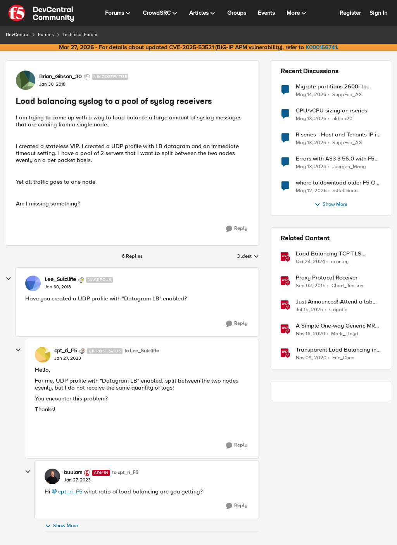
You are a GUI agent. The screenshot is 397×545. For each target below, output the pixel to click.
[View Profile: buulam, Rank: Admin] (52, 476)
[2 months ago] (311, 94)
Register (350, 12)
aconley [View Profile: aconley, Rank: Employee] (340, 262)
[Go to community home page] (41, 13)
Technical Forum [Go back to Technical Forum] (79, 35)
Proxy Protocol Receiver (326, 277)
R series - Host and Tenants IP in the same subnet (338, 134)
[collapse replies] (8, 278)
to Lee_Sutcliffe (141, 351)
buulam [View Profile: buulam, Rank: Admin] (73, 472)
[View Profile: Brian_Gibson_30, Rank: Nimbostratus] (25, 80)
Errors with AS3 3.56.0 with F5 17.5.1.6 (335, 158)
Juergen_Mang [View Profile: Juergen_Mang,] (349, 167)
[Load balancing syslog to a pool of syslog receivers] (58, 287)
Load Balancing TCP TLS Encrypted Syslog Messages (332, 253)
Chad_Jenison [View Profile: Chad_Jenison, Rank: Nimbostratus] (347, 286)
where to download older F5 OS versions (337, 182)
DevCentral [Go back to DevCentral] (17, 35)
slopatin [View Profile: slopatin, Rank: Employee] (338, 310)
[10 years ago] (311, 286)
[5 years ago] (310, 334)
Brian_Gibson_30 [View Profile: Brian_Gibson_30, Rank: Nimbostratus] (60, 77)
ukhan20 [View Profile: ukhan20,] (342, 119)
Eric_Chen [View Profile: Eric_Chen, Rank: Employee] (343, 358)
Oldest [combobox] (247, 257)
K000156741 (321, 47)
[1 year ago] (310, 262)
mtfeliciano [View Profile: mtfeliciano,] (345, 191)
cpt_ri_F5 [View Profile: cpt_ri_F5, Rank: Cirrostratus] (65, 351)
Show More (61, 526)
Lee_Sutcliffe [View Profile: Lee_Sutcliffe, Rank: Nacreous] (60, 279)
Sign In (378, 12)
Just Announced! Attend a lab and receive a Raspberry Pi (334, 301)
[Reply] (236, 229)
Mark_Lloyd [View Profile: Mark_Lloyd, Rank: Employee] (344, 334)
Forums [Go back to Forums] (46, 35)
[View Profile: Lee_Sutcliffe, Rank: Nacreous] (33, 283)
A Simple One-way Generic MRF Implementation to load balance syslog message (338, 326)
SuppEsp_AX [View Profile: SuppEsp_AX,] (347, 94)
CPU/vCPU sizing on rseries (331, 110)
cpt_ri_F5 (70, 491)
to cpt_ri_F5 (125, 473)
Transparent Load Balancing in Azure (336, 350)
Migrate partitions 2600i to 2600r (331, 86)
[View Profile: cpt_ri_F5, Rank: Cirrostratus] (42, 354)
